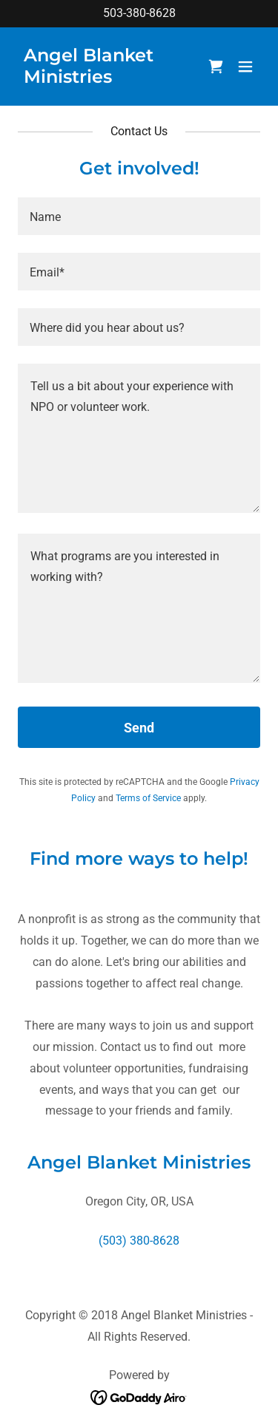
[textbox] (139, 216)
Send (139, 727)
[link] (103, 79)
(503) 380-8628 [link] (139, 1241)
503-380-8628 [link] (139, 13)
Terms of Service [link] (148, 798)
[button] (245, 66)
